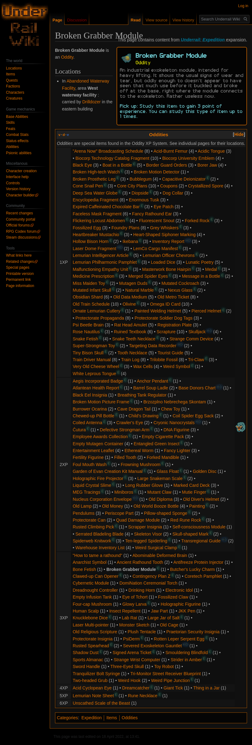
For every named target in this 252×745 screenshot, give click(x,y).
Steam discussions (21, 237)
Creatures (14, 98)
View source (156, 20)
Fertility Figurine (88, 457)
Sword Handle (86, 666)
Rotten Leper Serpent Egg (179, 638)
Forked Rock (197, 220)
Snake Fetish (85, 338)
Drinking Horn (141, 590)
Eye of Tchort (134, 597)
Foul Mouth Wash (90, 464)
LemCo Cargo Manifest (155, 248)
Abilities (12, 147)
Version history (18, 189)
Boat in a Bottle (117, 165)
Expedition (91, 717)
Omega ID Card (165, 304)
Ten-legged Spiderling (146, 540)
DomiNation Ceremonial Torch (148, 583)
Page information (20, 286)
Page (57, 20)
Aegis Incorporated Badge (98, 381)
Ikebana (130, 241)
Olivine (129, 304)
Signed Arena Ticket (132, 652)
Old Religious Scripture (95, 631)
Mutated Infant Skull (92, 290)
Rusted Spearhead (91, 645)
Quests (12, 80)
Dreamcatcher (135, 687)
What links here (19, 255)
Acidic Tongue (211, 151)
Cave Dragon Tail (133, 408)
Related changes (20, 261)
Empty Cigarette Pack (163, 436)
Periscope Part (119, 513)
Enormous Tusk (144, 199)
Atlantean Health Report (96, 387)
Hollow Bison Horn (90, 241)
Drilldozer (91, 101)
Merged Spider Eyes (148, 276)
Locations (14, 68)
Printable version (20, 274)
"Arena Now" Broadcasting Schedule (108, 151)
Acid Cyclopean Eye (92, 687)
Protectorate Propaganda (100, 318)
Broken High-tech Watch (96, 171)
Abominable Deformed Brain (159, 555)
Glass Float (168, 471)
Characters (15, 92)
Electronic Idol (179, 590)
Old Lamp (82, 506)
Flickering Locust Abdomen (99, 220)
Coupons (168, 185)
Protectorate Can (89, 520)
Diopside (140, 193)
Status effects (17, 141)
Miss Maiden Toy (89, 283)
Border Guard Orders (166, 165)
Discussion (77, 20)
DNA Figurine (176, 429)
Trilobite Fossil (164, 359)
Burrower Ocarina (90, 408)
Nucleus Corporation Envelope (102, 499)
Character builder (20, 195)
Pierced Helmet (206, 310)
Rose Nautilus (86, 331)
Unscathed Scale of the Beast (101, 703)
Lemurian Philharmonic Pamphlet (105, 262)
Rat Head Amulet (130, 324)
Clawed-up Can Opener (95, 576)
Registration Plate (175, 324)
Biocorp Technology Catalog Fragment (112, 158)
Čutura (79, 429)
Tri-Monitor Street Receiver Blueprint (165, 673)
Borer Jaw (207, 165)
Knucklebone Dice (90, 617)
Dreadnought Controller (95, 590)
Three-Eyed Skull (127, 666)
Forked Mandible (163, 457)
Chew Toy (170, 408)
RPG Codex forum (21, 231)
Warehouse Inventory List (100, 547)
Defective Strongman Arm (124, 429)
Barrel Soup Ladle (150, 387)
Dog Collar (173, 193)
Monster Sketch (134, 624)
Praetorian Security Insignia (192, 631)
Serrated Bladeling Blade (100, 534)
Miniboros (123, 492)
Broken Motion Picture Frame (101, 401)
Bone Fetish (84, 569)
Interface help (17, 177)
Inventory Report (168, 241)
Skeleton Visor (148, 534)
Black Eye (82, 165)
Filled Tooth (125, 457)
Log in (243, 6)
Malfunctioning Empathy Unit (100, 269)
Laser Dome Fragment (94, 248)
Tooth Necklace (132, 352)
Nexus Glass (180, 290)
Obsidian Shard (88, 296)
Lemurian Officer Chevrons (169, 255)
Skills (10, 122)
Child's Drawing (143, 415)
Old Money (112, 506)
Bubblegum (141, 179)
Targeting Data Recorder (152, 345)
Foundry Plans (126, 227)
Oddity (67, 57)
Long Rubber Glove (144, 485)
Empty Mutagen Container (98, 443)
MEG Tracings (86, 492)
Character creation (21, 171)
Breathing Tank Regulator (142, 395)
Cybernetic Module (91, 583)
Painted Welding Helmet (158, 310)
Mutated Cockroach (180, 283)
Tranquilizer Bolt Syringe (96, 673)
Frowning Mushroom (141, 464)
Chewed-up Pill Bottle (93, 415)
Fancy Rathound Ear (152, 213)
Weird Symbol (176, 366)
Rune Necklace (143, 695)
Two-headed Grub (90, 680)
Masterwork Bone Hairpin (166, 269)
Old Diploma (160, 499)
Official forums (18, 225)
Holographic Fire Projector (98, 478)
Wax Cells (143, 366)
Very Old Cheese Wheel (96, 366)
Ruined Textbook (130, 331)
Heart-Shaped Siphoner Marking (164, 234)
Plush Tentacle (142, 631)
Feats (10, 129)
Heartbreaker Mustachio (96, 234)
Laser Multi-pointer (91, 624)
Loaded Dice (163, 262)
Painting (197, 506)
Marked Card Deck (191, 485)
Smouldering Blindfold (187, 652)
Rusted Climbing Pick (93, 526)
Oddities (158, 134)
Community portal (20, 219)
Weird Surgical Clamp (156, 547)
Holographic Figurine (181, 604)
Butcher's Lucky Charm (192, 569)
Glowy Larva (134, 604)
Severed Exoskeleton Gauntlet (152, 645)
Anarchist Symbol (90, 562)
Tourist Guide (170, 352)
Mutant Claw (159, 492)
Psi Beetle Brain (88, 324)
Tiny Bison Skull (88, 352)
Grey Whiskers (164, 227)
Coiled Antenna (87, 422)
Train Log (130, 359)
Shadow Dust (86, 652)
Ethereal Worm (139, 450)
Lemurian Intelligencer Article (101, 255)
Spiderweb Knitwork (92, 540)
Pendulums (83, 513)
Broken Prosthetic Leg (94, 179)
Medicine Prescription (93, 276)
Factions (13, 86)
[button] (239, 134)
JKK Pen (186, 610)
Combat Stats (17, 134)
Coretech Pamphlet (203, 576)
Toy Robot (164, 666)
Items (111, 717)
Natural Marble (139, 290)
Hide (239, 134)
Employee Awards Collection (100, 436)
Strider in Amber (186, 659)
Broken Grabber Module (131, 569)
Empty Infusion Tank (92, 597)
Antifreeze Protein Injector (198, 562)
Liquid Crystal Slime (92, 485)
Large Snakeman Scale (160, 478)
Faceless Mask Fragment (97, 213)
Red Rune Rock (185, 520)
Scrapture (166, 331)
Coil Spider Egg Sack (192, 415)
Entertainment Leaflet (93, 450)
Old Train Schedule (91, 304)
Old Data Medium (130, 296)
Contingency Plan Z (151, 576)
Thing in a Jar (206, 687)
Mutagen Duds (133, 283)
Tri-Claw (196, 359)
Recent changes (19, 213)
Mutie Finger (194, 492)
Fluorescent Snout (156, 220)
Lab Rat (129, 617)
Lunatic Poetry (200, 262)
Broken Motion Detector (157, 171)
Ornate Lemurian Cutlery (96, 310)
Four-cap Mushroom (92, 604)
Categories (67, 717)
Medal (211, 269)
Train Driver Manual (92, 359)
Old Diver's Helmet (201, 499)
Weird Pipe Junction (170, 680)
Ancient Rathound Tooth (140, 562)
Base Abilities (17, 116)
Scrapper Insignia (145, 526)
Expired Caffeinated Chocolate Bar (106, 206)
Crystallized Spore (205, 185)
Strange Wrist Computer (137, 659)
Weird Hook (129, 680)
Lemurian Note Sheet (93, 695)
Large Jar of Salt (164, 617)
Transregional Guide (200, 540)
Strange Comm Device (191, 338)
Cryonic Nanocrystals (174, 422)
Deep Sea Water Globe (95, 193)
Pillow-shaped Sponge (165, 513)
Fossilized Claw (173, 597)
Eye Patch (164, 206)
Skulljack (196, 331)
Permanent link (18, 279)
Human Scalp (86, 610)
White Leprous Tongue (94, 373)
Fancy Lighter (177, 450)
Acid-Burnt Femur (170, 151)
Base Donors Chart (197, 387)
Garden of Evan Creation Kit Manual (108, 471)
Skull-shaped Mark (190, 534)
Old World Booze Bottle (156, 506)
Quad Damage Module (138, 520)
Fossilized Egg (87, 227)
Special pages (17, 267)
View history (183, 20)
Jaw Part (159, 610)
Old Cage (169, 624)
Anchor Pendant (152, 381)
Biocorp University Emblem (188, 158)
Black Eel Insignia (90, 395)
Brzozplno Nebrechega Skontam (174, 401)
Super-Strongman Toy (94, 345)
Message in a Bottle (201, 276)
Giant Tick (173, 687)
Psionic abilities (18, 153)
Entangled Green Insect (156, 443)
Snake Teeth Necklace (133, 338)
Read (136, 20)
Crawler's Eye (129, 422)
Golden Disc (204, 471)
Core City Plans (132, 185)
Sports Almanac (88, 659)
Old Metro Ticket (173, 296)
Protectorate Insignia (92, 638)
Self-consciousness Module (198, 526)
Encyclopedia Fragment (95, 199)
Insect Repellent (124, 610)
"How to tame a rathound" (97, 555)
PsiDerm (131, 638)
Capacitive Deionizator (184, 179)
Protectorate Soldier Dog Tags (164, 318)
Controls (13, 183)
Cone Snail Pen (88, 185)
